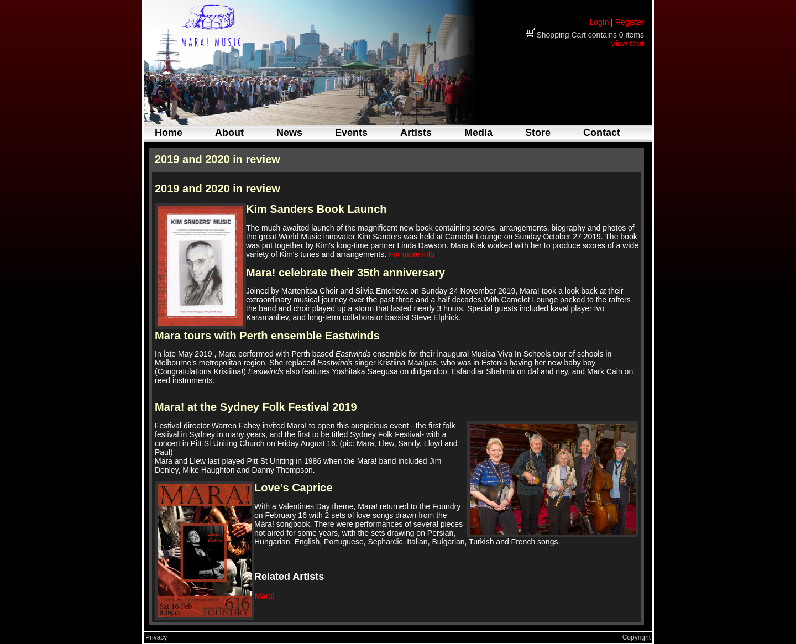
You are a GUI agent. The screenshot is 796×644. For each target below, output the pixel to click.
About (229, 132)
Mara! (265, 595)
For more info (411, 254)
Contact (601, 132)
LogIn (599, 22)
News (289, 132)
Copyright (636, 637)
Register (629, 22)
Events (351, 132)
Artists (416, 132)
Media (478, 132)
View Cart (627, 43)
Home (168, 132)
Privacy (156, 637)
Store (538, 132)
